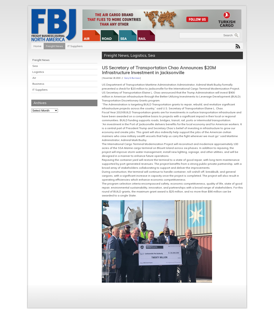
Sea (35, 66)
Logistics (38, 71)
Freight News (54, 46)
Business (38, 83)
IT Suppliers (75, 46)
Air (34, 77)
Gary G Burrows (132, 78)
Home (37, 46)
